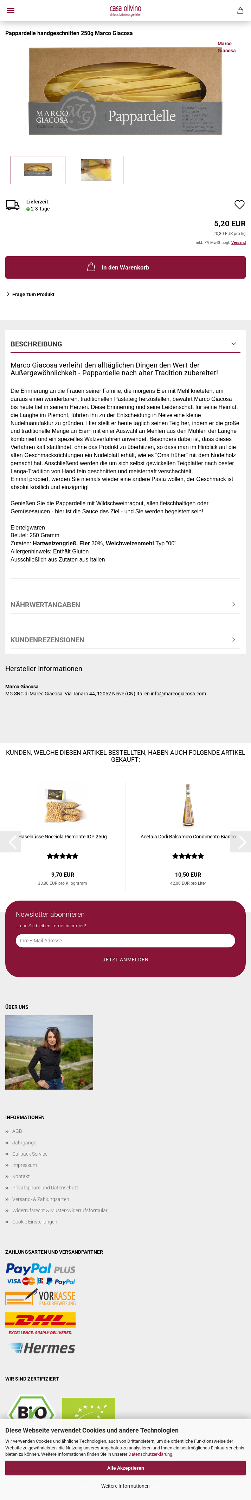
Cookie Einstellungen (34, 1222)
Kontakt (21, 1176)
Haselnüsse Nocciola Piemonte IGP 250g (62, 836)
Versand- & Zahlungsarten (40, 1199)
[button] (10, 841)
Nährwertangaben (45, 604)
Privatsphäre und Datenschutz (45, 1187)
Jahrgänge (24, 1142)
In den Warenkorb (117, 266)
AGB (17, 1131)
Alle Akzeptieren (125, 1468)
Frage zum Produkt (33, 294)
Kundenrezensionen (47, 640)
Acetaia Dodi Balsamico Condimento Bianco (188, 836)
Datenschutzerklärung (150, 1454)
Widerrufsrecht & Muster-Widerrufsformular (60, 1210)
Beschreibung (36, 344)
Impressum (24, 1165)
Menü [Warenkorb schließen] (10, 10)
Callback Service (29, 1154)
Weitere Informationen (125, 1486)
